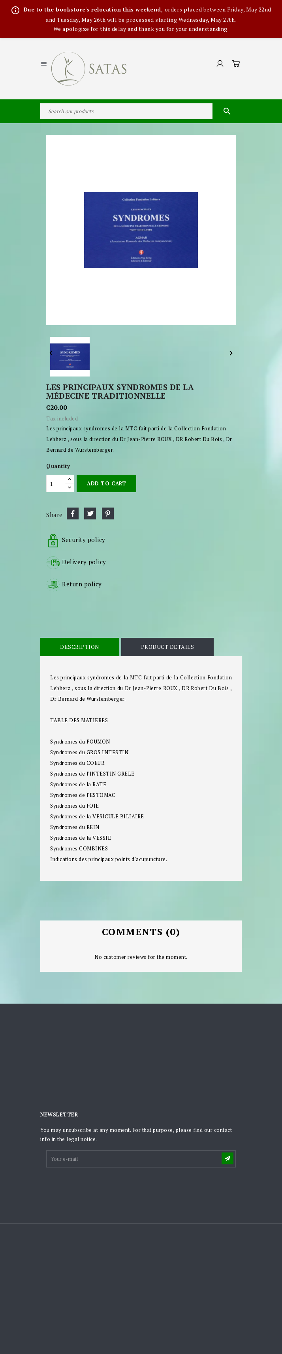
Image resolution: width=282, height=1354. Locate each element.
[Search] (141, 111)
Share (73, 513)
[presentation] (107, 1188)
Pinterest (108, 513)
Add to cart (106, 483)
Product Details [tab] (167, 646)
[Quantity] (55, 483)
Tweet (90, 513)
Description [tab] (80, 646)
